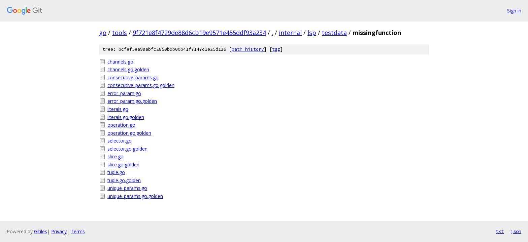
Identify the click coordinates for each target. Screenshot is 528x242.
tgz (276, 49)
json (515, 231)
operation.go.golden (129, 133)
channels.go (120, 61)
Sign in (514, 10)
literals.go (117, 109)
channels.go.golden (128, 69)
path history (248, 49)
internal (290, 33)
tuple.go (116, 172)
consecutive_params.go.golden (140, 85)
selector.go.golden (127, 149)
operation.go (121, 125)
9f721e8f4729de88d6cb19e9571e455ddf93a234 (199, 33)
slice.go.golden (123, 164)
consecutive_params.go (133, 77)
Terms (78, 231)
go (102, 33)
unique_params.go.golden (135, 196)
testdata (334, 33)
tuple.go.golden (124, 180)
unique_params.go (127, 188)
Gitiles (40, 231)
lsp (311, 33)
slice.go (115, 156)
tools (119, 33)
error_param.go (124, 93)
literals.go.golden (125, 117)
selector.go (119, 140)
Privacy (59, 231)
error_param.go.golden (132, 101)
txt (500, 231)
